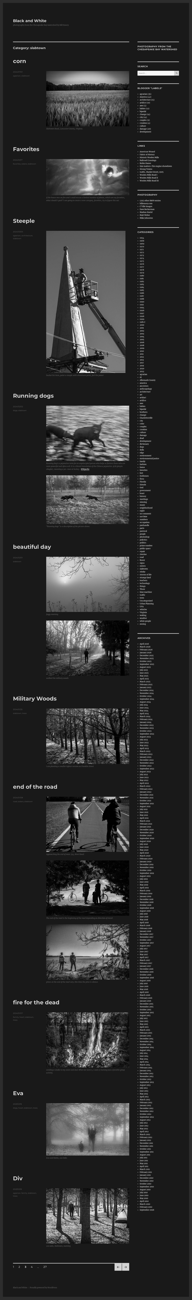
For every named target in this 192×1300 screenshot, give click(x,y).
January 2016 (145, 1001)
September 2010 (147, 1187)
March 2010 (145, 1204)
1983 (142, 284)
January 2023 (145, 757)
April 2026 (144, 644)
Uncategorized (146, 601)
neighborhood (146, 508)
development (145, 132)
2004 (142, 336)
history (143, 496)
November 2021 (146, 798)
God (141, 487)
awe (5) (143, 105)
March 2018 (145, 925)
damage (143, 435)
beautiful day (32, 546)
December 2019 (146, 864)
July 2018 (144, 914)
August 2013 (145, 1085)
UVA (142, 606)
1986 (142, 293)
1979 (142, 273)
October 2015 (145, 1009)
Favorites (26, 149)
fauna (142, 467)
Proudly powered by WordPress (43, 1287)
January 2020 (145, 861)
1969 (142, 244)
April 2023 (144, 748)
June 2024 (144, 708)
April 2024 (144, 713)
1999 (142, 319)
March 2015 (145, 1030)
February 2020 (146, 859)
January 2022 (145, 792)
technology (145, 583)
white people (145, 621)
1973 (142, 255)
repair (142, 551)
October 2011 (145, 1149)
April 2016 (144, 992)
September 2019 (147, 873)
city (141, 421)
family (16, 1017)
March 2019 (145, 890)
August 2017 (145, 946)
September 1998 (147, 1210)
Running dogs (33, 395)
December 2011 (146, 1143)
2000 (142, 325)
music (142, 505)
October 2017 (145, 940)
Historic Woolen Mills (149, 157)
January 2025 (145, 687)
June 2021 (144, 812)
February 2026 (146, 650)
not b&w (143, 516)
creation (143, 429)
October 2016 (145, 975)
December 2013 (146, 1073)
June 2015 (144, 1021)
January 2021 (145, 827)
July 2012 (144, 1123)
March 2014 (145, 1065)
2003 (142, 334)
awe (141, 403)
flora (142, 479)
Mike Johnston (146, 218)
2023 (142, 371)
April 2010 (144, 1201)
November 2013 (146, 1076)
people (143, 534)
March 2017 (145, 960)
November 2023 (147, 728)
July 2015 (144, 1018)
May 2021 (144, 815)
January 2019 (145, 896)
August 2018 (145, 911)
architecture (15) (147, 100)
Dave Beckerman (147, 209)
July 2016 (144, 983)
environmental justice (149, 458)
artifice (143, 400)
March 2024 (145, 716)
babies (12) (144, 108)
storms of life (145, 574)
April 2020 (144, 853)
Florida (143, 482)
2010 (142, 351)
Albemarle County (147, 380)
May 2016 (144, 989)
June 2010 (144, 1195)
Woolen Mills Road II (149, 178)
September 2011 (147, 1152)
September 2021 (147, 803)
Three (142, 589)
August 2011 (145, 1155)
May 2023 (144, 745)
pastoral (143, 531)
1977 (142, 267)
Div (18, 1178)
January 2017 (145, 966)
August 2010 (145, 1189)
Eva (18, 1093)
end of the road (35, 786)
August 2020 (145, 841)
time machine (146, 592)
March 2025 (145, 681)
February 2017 (146, 963)
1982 (142, 281)
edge (142, 453)
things (143, 586)
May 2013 (144, 1094)
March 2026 (145, 647)
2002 (142, 331)
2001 (142, 328)
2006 (142, 342)
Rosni (142, 560)
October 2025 (145, 661)
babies (142, 406)
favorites (17, 164)
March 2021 (145, 821)
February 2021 (146, 824)
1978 (142, 270)
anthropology (146, 389)
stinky (142, 572)
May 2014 (144, 1059)
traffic (142, 595)
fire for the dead (36, 1002)
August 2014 (145, 1050)
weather (143, 618)
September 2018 (147, 908)
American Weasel (147, 152)
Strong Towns (146, 169)
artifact (143, 397)
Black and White (29, 20)
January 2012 (145, 1140)
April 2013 (144, 1097)
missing (143, 502)
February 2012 (146, 1137)
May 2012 (144, 1128)
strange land (145, 577)
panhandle (144, 525)
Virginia (143, 612)
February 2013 (146, 1102)
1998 (142, 316)
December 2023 (146, 725)
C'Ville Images (146, 206)
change (143, 415)
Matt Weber (145, 215)
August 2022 (145, 771)
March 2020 (145, 856)
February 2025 (146, 684)
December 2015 (146, 1004)
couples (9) (145, 120)
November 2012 (146, 1111)
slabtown (25, 76)
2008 (142, 345)
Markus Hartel (146, 212)
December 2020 (147, 830)
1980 (142, 276)
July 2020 (144, 844)
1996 (142, 310)
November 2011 (146, 1146)
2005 (142, 339)
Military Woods (35, 698)
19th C (142, 322)
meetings (144, 499)
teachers (143, 580)
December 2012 (146, 1108)
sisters (24, 164)
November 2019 (147, 867)
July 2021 (144, 809)
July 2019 (144, 879)
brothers (143, 412)
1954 (142, 238)
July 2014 (144, 1053)
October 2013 (145, 1079)
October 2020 (145, 835)
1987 (142, 296)
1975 (142, 261)
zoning (143, 624)
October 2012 (145, 1114)
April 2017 (144, 957)
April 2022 (144, 783)
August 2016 (145, 980)
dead (142, 438)
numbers (144, 519)
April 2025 (144, 679)
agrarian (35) (145, 94)
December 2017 (146, 934)
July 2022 (144, 774)
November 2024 (147, 693)
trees (24, 713)
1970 (142, 246)
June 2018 (144, 917)
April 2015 (144, 1027)
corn (19, 61)
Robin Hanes (145, 163)
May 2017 (144, 954)
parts (142, 528)
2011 (142, 354)
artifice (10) (145, 103)
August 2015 (145, 1015)
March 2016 (145, 995)
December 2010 (146, 1178)
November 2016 (147, 972)
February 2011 (146, 1172)
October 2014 (145, 1044)
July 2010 (144, 1192)
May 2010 (144, 1198)
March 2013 (145, 1099)
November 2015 (146, 1007)
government (145, 490)
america (143, 383)
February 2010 (146, 1207)
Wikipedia (85, 469)
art (141, 395)
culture (143, 126)
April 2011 (144, 1166)
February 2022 (146, 789)
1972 (142, 252)
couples (143, 426)
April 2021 (144, 818)
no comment (145, 514)
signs (142, 563)
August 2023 (145, 737)
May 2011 (144, 1163)
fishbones (144, 476)
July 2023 (144, 740)
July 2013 (143, 1088)
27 (46, 1266)
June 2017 (144, 951)
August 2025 (145, 667)
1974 (142, 258)
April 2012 (144, 1131)
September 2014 (147, 1047)
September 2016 (147, 978)
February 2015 (146, 1033)
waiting (143, 615)
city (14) (143, 117)
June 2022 (144, 777)
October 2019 (145, 870)
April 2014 (144, 1062)
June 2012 (144, 1126)
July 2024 (144, 705)
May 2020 (144, 850)
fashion (143, 464)
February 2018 (146, 928)
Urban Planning (147, 604)
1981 (142, 278)
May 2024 (144, 711)
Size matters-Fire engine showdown (156, 166)
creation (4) (145, 123)
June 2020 (144, 847)
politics (143, 543)
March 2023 (145, 751)
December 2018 (146, 899)
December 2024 (147, 690)
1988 (142, 299)
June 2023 (144, 742)
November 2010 (146, 1181)
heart (22, 1017)
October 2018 (145, 905)
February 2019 (146, 893)
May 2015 (144, 1024)
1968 (142, 241)
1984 (142, 287)
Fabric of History (147, 154)
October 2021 (145, 800)
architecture (27, 235)
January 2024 (145, 722)
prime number (146, 545)
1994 (142, 307)
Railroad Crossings (148, 160)
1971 (142, 249)
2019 (142, 365)
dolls (142, 450)
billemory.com (146, 203)
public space (145, 548)
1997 (142, 313)
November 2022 (147, 763)
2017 (142, 363)
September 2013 (147, 1082)
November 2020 (147, 832)
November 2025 (147, 658)
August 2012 (145, 1120)
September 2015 (147, 1012)
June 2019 (144, 882)
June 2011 (144, 1160)
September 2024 (147, 699)
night (142, 511)
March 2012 (145, 1134)
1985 (142, 290)
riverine (143, 554)
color (142, 424)
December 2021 (146, 795)
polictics (143, 540)
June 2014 (144, 1056)
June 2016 (144, 986)
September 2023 (147, 734)
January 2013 (145, 1105)
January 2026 (145, 652)
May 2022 (144, 780)
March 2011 (145, 1169)
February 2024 (146, 719)
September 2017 (147, 943)
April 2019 (144, 888)
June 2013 (144, 1091)
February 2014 (146, 1068)
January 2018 (145, 931)
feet (141, 473)
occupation (145, 522)
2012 (142, 357)
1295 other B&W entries (150, 200)
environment (145, 455)
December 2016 (146, 969)
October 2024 (145, 696)
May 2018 (144, 920)
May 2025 (144, 676)
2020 (142, 368)
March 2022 (145, 786)
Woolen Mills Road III (149, 181)
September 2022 (147, 769)
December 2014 (146, 1039)
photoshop (144, 537)
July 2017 (144, 949)
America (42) (145, 97)
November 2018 (146, 902)
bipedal (143, 111)
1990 (142, 302)
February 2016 (146, 998)
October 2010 (145, 1184)
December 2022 (147, 760)
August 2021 (145, 806)
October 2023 (145, 731)
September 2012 (147, 1117)
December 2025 (147, 655)
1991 (142, 305)
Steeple (24, 220)
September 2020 (147, 838)
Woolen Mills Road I (148, 175)
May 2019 (144, 885)
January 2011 (145, 1175)
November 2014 (146, 1041)
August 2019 (145, 876)
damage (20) (145, 129)
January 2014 (145, 1070)
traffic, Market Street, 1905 (152, 172)
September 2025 (147, 664)
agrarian (17, 76)
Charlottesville (146, 418)
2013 (142, 360)
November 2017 (146, 937)
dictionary (144, 444)
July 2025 (144, 670)
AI (141, 377)
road (15, 801)
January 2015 (145, 1036)
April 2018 (144, 922)
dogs (15, 410)
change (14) (145, 114)
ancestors (144, 386)
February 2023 (146, 754)
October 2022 (145, 766)
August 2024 (145, 702)
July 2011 (143, 1158)
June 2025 (144, 673)
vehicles (143, 609)
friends (143, 485)
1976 (142, 264)
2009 (142, 348)
